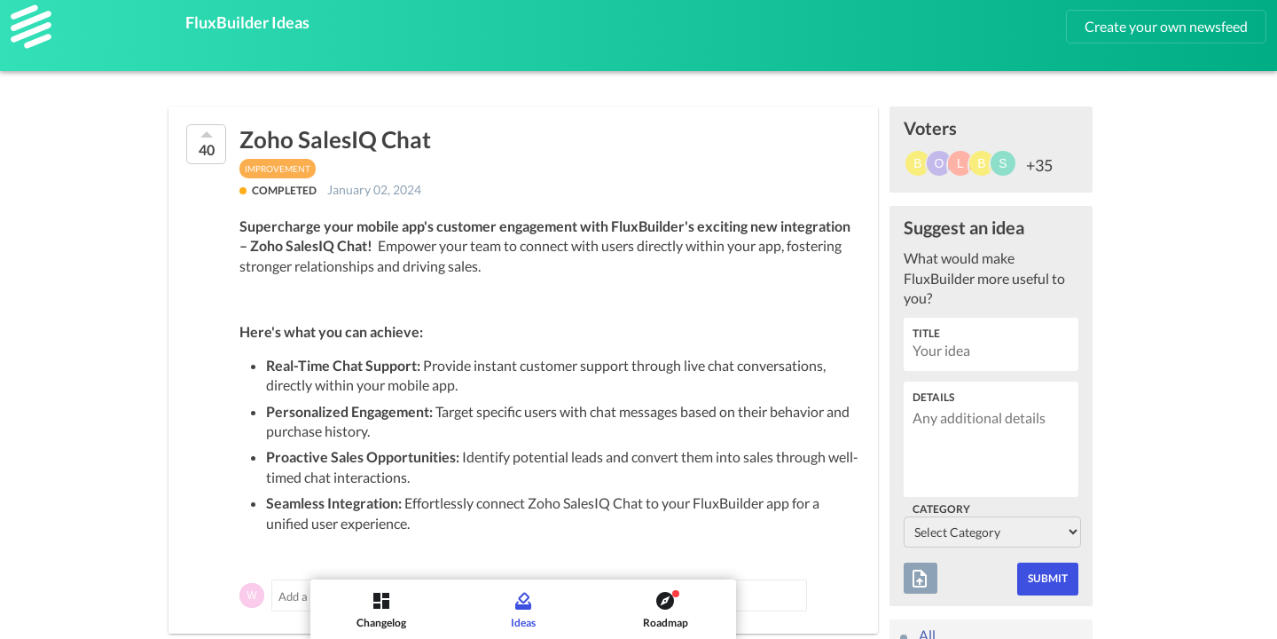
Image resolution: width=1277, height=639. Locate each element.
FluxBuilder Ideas (247, 22)
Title (926, 333)
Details (933, 397)
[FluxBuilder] (31, 26)
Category (941, 509)
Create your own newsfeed (1166, 26)
